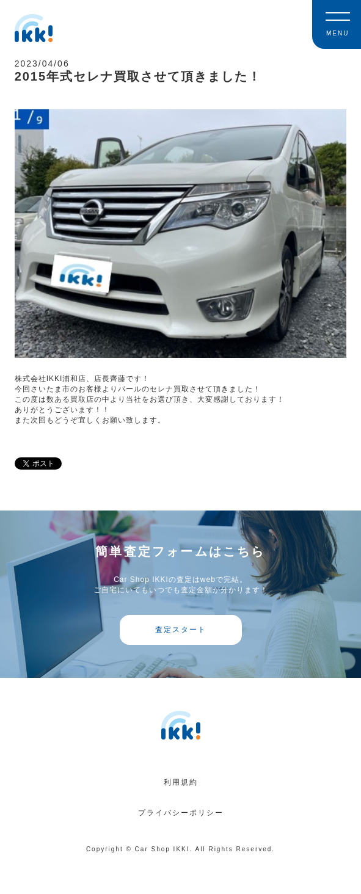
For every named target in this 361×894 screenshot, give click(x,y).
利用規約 (181, 782)
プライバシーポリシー (181, 813)
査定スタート (180, 629)
